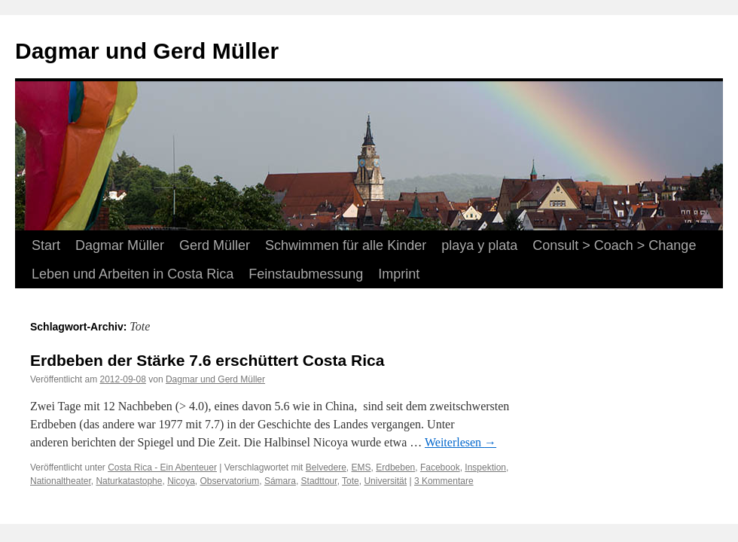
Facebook (440, 467)
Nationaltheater (60, 481)
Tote (350, 481)
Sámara (280, 481)
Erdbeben (395, 467)
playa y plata (479, 245)
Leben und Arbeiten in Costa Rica (132, 274)
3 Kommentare (444, 481)
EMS (361, 467)
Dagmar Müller (119, 245)
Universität (385, 481)
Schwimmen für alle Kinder (345, 245)
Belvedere (326, 467)
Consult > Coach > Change (614, 245)
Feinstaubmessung (306, 274)
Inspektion (485, 467)
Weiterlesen (460, 442)
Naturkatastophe (129, 481)
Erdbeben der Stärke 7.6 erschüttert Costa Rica (207, 360)
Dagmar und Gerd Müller (147, 50)
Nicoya (181, 481)
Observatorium (230, 481)
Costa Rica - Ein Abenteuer (162, 467)
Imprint (398, 274)
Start (46, 245)
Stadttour (319, 481)
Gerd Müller (214, 245)
